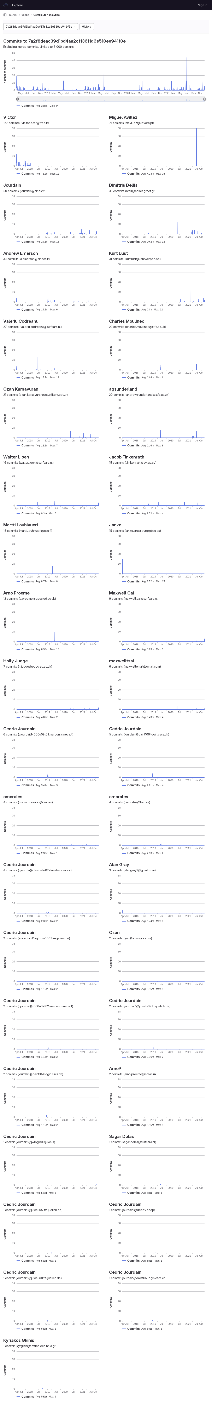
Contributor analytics (46, 14)
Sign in (202, 5)
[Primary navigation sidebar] (5, 15)
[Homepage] (5, 5)
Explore (17, 5)
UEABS (13, 14)
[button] (39, 106)
